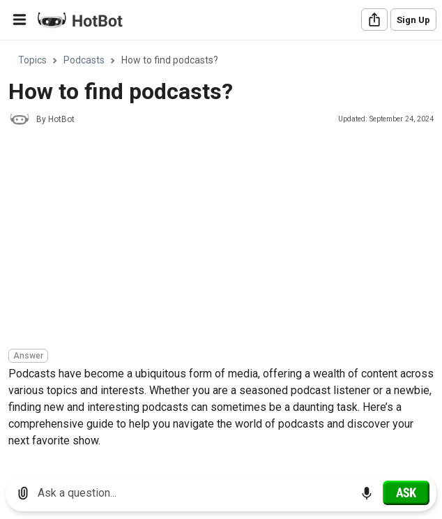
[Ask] (406, 492)
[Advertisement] (225, 239)
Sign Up (413, 20)
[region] (221, 253)
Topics (32, 60)
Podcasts (84, 60)
